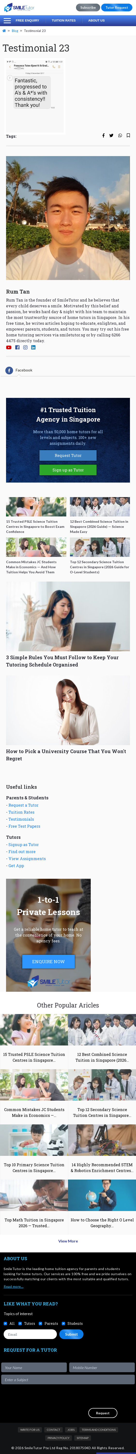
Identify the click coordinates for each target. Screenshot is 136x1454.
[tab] (18, 370)
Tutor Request (117, 7)
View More (68, 1241)
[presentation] (98, 1396)
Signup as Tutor (23, 844)
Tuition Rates (64, 20)
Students (75, 1323)
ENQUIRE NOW (48, 961)
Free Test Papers (24, 826)
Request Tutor (68, 455)
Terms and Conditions (99, 1429)
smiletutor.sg (72, 334)
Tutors (29, 1323)
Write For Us (29, 1429)
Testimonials (21, 819)
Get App (16, 865)
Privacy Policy (58, 1438)
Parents (51, 1323)
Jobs (71, 1429)
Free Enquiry (27, 20)
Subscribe (88, 7)
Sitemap (83, 1438)
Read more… (13, 1286)
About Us (96, 20)
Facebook (18, 370)
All (12, 1323)
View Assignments (27, 858)
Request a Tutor (23, 805)
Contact (53, 1429)
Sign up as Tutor (68, 469)
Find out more (22, 851)
